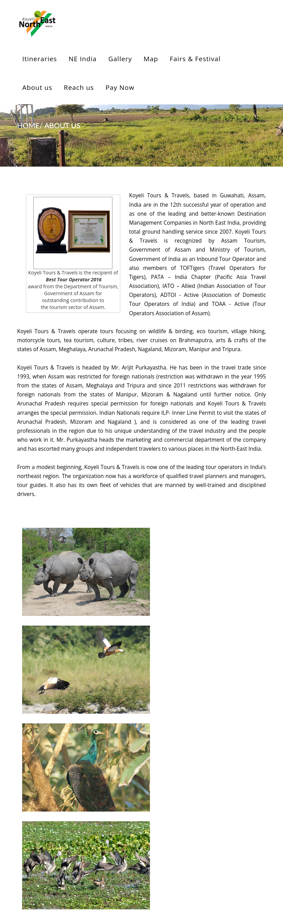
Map (151, 58)
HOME (28, 125)
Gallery (120, 58)
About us (37, 87)
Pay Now (119, 87)
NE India (82, 58)
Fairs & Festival (195, 58)
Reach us (79, 87)
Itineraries (39, 58)
